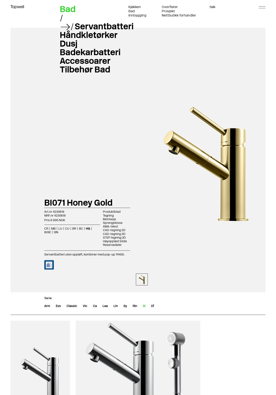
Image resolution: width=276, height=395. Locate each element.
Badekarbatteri (90, 52)
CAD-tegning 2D (114, 230)
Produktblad (112, 212)
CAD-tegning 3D (114, 234)
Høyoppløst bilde (115, 241)
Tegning (108, 215)
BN (56, 232)
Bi (144, 306)
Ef (152, 306)
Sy (125, 306)
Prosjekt (168, 11)
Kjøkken (134, 7)
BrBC (47, 232)
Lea (105, 306)
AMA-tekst (110, 226)
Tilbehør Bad (85, 69)
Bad (131, 11)
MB (53, 228)
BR (74, 228)
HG (88, 228)
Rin (135, 306)
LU (60, 228)
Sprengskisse (112, 223)
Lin (115, 306)
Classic (72, 306)
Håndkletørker (88, 35)
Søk (212, 7)
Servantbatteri (104, 26)
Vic (85, 306)
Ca (95, 306)
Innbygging (137, 15)
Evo (58, 306)
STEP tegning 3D (114, 237)
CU (67, 228)
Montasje (109, 219)
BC (81, 228)
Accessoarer (85, 61)
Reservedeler (112, 245)
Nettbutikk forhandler (179, 15)
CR (46, 228)
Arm (47, 306)
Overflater (170, 7)
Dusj (68, 43)
